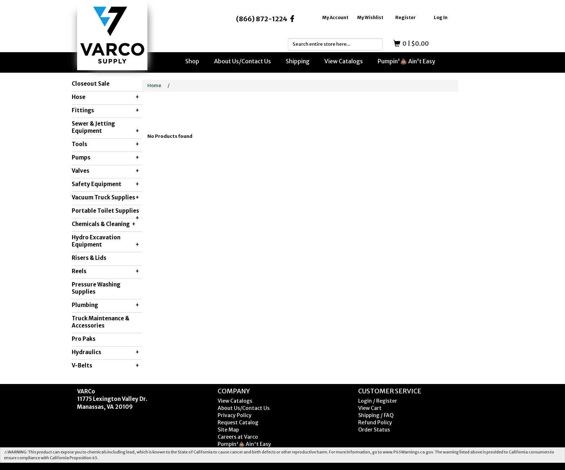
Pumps (105, 157)
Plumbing (105, 305)
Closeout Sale (91, 83)
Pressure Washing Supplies (96, 288)
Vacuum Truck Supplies (105, 197)
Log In (441, 17)
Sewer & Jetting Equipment (105, 127)
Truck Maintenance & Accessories (100, 322)
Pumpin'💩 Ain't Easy (406, 61)
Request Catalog (238, 422)
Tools (105, 144)
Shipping (298, 61)
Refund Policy (375, 422)
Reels (105, 271)
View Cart (370, 408)
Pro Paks (83, 338)
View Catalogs (343, 61)
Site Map (228, 429)
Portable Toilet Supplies (105, 212)
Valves (105, 171)
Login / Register (377, 401)
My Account (335, 17)
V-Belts (105, 365)
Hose (105, 97)
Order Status (374, 429)
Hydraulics (105, 352)
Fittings (105, 110)
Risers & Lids (89, 257)
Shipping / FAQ (375, 415)
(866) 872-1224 (261, 19)
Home (154, 85)
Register (405, 17)
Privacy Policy (235, 415)
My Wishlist (370, 17)
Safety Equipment (105, 184)
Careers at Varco (238, 437)
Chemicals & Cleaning (103, 224)
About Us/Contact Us (242, 61)
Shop (192, 61)
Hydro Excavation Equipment (105, 241)
